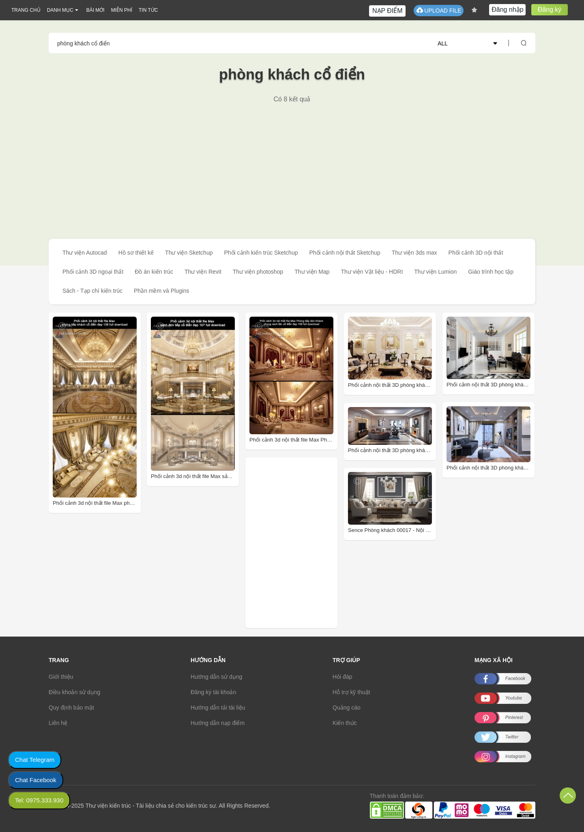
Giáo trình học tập (490, 271)
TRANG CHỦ (26, 10)
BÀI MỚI (95, 10)
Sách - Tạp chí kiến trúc (92, 290)
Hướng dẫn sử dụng (216, 676)
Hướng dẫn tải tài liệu (218, 707)
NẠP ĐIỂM (387, 10)
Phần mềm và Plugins (161, 290)
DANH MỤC (60, 10)
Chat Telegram (34, 759)
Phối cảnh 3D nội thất (476, 252)
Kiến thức (345, 723)
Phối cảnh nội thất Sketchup (344, 252)
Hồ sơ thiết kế (136, 252)
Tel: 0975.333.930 (39, 800)
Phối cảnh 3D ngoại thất (92, 271)
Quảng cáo (347, 707)
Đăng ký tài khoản (213, 692)
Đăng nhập (507, 9)
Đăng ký (550, 9)
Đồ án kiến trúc (154, 271)
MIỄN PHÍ (121, 10)
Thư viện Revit (203, 271)
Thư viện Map (311, 271)
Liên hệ (58, 723)
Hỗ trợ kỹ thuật (351, 692)
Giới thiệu (61, 676)
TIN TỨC (148, 10)
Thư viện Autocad (84, 252)
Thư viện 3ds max (414, 252)
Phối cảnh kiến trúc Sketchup (261, 252)
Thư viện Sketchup (189, 252)
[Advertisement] (292, 164)
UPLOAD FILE (438, 10)
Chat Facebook (35, 779)
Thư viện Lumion (435, 271)
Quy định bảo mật (71, 707)
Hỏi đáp (342, 676)
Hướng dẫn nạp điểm (218, 723)
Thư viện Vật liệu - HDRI (372, 271)
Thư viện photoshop (258, 271)
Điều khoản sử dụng (74, 692)
